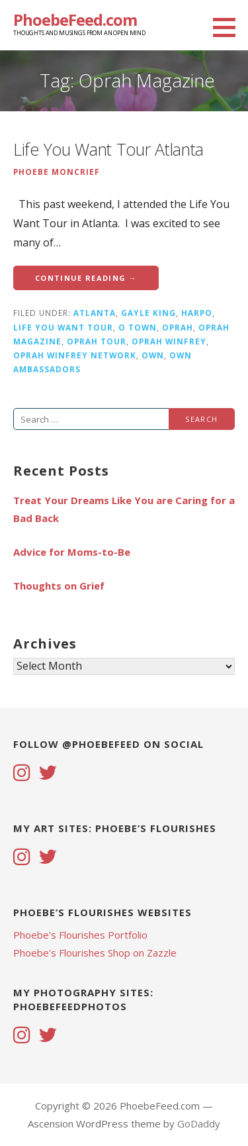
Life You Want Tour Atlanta (108, 149)
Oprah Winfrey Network (74, 355)
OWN (153, 355)
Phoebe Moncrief (56, 171)
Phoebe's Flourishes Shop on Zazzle (95, 952)
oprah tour (96, 341)
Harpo (196, 312)
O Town (137, 327)
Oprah (177, 327)
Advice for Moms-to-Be (71, 551)
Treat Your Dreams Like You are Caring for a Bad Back (124, 509)
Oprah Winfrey (169, 341)
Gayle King (148, 312)
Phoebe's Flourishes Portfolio (80, 934)
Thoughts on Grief (58, 585)
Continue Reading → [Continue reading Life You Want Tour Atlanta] (86, 278)
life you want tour (63, 327)
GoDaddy (198, 1123)
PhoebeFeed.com (75, 19)
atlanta (94, 312)
